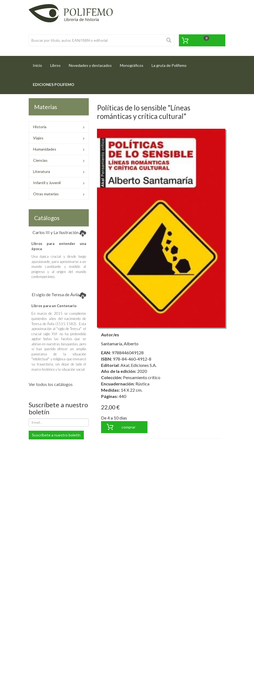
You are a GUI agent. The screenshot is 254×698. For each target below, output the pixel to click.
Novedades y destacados (90, 65)
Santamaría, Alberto (119, 343)
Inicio (39, 64)
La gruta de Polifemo (169, 65)
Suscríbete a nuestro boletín (56, 435)
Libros (55, 65)
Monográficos (131, 65)
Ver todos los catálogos (51, 384)
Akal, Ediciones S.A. (138, 365)
